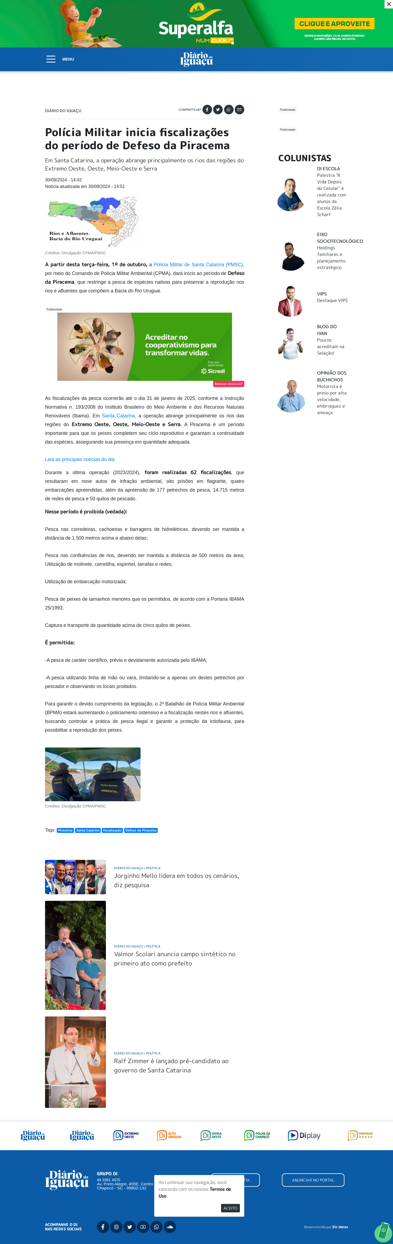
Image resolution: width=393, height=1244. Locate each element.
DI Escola (328, 129)
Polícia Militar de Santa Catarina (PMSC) (198, 264)
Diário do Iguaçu (63, 110)
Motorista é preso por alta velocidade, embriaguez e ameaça (332, 359)
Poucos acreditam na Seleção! (330, 306)
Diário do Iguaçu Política (137, 868)
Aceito (230, 1208)
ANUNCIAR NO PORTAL (313, 1180)
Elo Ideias (340, 1227)
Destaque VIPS (332, 261)
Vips (322, 254)
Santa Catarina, (118, 415)
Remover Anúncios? (229, 384)
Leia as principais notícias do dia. (81, 459)
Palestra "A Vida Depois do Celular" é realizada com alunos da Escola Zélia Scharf (331, 155)
